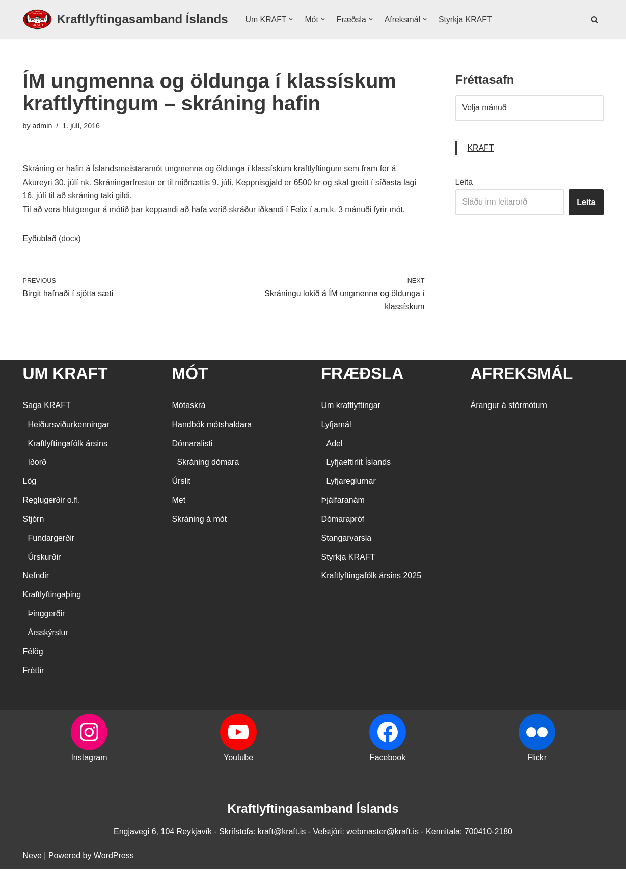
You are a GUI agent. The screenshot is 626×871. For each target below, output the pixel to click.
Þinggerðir (46, 616)
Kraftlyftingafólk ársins (68, 445)
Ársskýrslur (48, 634)
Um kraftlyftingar (350, 407)
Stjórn (33, 521)
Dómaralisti (192, 445)
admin (42, 126)
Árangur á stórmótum (509, 407)
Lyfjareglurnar (351, 483)
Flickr (537, 760)
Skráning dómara (208, 464)
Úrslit (181, 483)
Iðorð (37, 464)
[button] (291, 19)
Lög (30, 483)
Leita (464, 183)
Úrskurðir (44, 559)
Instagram (89, 760)
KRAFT (481, 148)
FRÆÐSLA (362, 375)
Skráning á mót (199, 521)
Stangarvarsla (346, 540)
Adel (334, 445)
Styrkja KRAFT (467, 19)
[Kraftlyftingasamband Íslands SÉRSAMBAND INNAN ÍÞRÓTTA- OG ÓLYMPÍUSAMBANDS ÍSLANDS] (125, 19)
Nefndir (36, 578)
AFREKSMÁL (522, 375)
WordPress (114, 858)
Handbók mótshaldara (212, 426)
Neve (32, 858)
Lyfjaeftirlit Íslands (358, 464)
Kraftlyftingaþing (52, 597)
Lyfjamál (336, 426)
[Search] (594, 19)
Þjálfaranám (343, 502)
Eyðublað (40, 240)
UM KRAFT (65, 375)
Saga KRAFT (47, 407)
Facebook (387, 760)
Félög (33, 653)
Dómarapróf (342, 521)
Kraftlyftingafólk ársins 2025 (371, 578)
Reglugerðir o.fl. (51, 502)
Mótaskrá (189, 407)
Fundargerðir (51, 540)
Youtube (238, 760)
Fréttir (33, 672)
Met (179, 502)
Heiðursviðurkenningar (69, 426)
